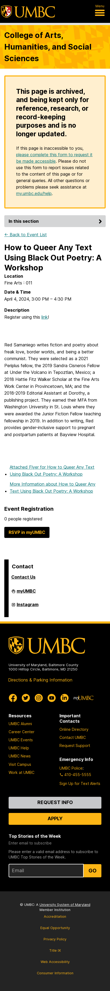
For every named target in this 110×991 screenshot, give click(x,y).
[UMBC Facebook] (13, 698)
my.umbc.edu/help (34, 193)
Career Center (21, 731)
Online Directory (73, 729)
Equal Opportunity (55, 928)
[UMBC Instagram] (39, 698)
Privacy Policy (55, 939)
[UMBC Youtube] (52, 698)
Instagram (27, 606)
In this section (56, 221)
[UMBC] (28, 11)
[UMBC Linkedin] (64, 698)
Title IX (55, 950)
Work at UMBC (21, 772)
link (44, 317)
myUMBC (26, 593)
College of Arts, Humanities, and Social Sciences (47, 46)
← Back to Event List (25, 234)
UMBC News (20, 756)
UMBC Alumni (20, 723)
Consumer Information (55, 973)
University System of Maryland (65, 905)
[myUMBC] (83, 698)
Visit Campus (20, 764)
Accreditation (55, 916)
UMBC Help (19, 748)
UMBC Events (21, 740)
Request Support (74, 745)
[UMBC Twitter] (26, 698)
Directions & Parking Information (40, 680)
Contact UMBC (72, 737)
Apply (55, 818)
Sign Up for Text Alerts (79, 783)
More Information (52, 487)
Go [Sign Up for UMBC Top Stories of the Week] (92, 870)
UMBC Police (71, 768)
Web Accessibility (55, 962)
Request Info (55, 802)
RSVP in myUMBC (27, 532)
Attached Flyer (52, 470)
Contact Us (23, 577)
